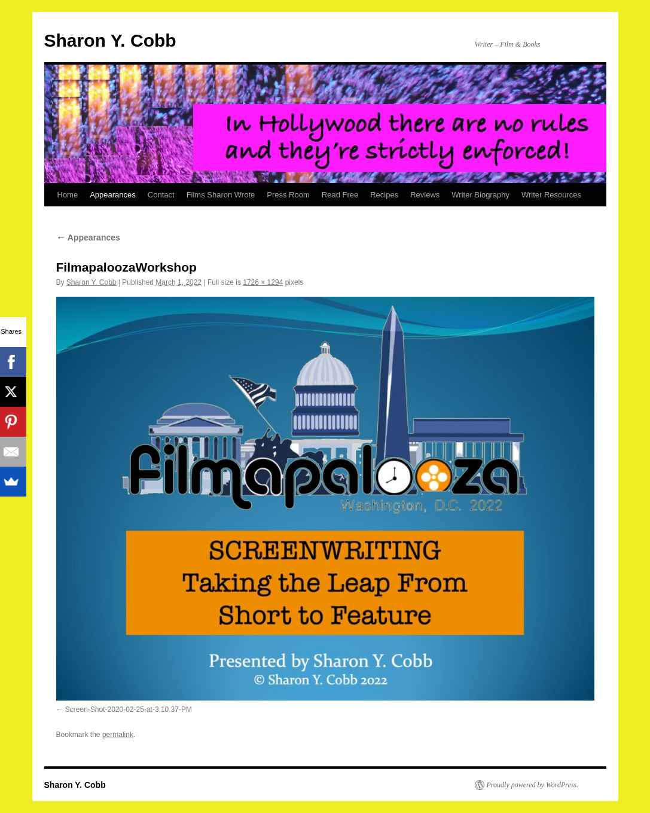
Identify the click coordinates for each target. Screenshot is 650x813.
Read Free (340, 194)
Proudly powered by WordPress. (533, 785)
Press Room (288, 194)
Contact (161, 194)
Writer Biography (480, 194)
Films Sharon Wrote (221, 194)
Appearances (113, 194)
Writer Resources (551, 194)
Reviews (425, 194)
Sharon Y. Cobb (110, 40)
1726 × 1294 (263, 282)
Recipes (384, 194)
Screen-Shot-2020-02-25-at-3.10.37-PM (128, 709)
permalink (117, 734)
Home (67, 194)
